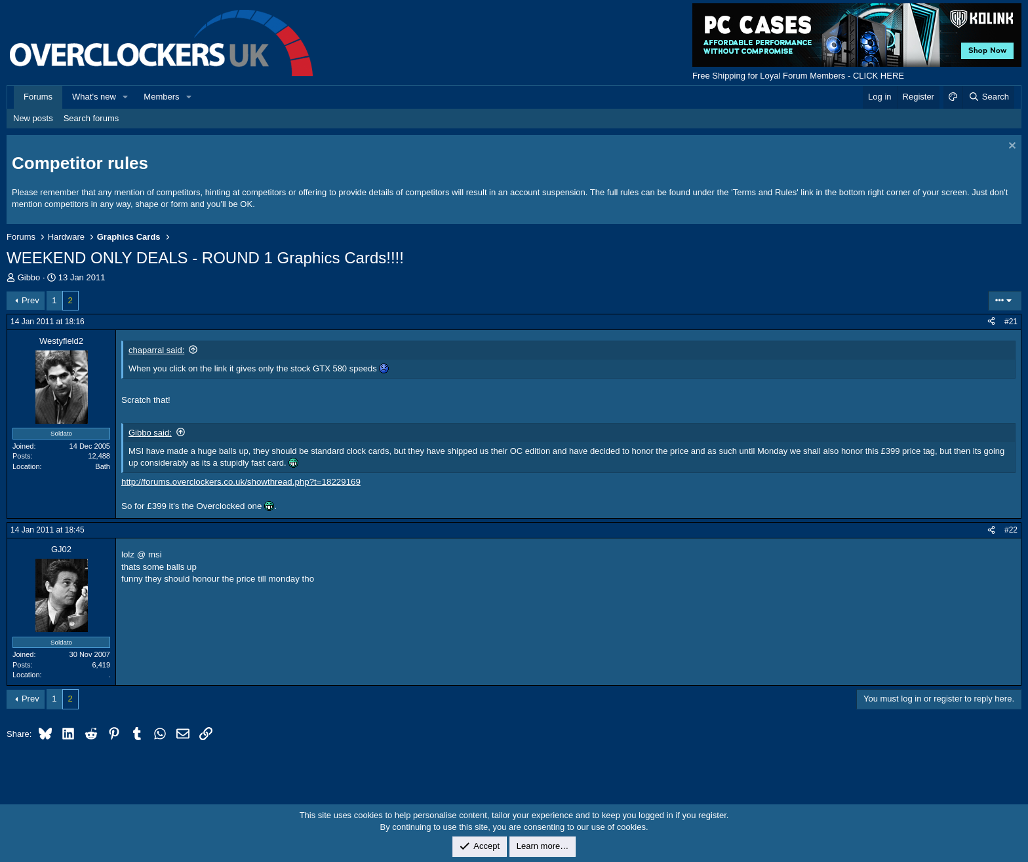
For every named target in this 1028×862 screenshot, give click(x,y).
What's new (94, 97)
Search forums (91, 118)
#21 (1011, 321)
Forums (38, 97)
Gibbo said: (150, 433)
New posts (33, 118)
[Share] (991, 321)
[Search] (988, 97)
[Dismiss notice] (1010, 147)
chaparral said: (156, 350)
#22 (1011, 529)
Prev (30, 300)
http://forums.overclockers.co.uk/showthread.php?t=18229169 (241, 482)
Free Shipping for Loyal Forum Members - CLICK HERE (798, 76)
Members (161, 97)
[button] (125, 97)
